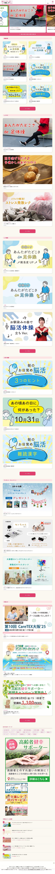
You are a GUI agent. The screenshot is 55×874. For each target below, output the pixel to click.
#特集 (43, 730)
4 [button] (24, 34)
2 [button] (21, 34)
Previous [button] (9, 19)
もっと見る (27, 108)
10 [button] (33, 34)
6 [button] (27, 34)
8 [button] (30, 34)
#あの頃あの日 (6, 730)
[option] (27, 19)
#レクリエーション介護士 (16, 730)
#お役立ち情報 (36, 730)
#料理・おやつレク (26, 732)
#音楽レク (42, 732)
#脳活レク (49, 732)
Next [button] (46, 19)
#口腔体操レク (22, 734)
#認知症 (34, 734)
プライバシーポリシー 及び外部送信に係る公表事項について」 (31, 869)
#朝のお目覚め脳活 (27, 730)
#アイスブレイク (14, 734)
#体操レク (18, 732)
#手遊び (29, 734)
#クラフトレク (35, 732)
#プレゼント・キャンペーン (9, 732)
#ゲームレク (6, 734)
